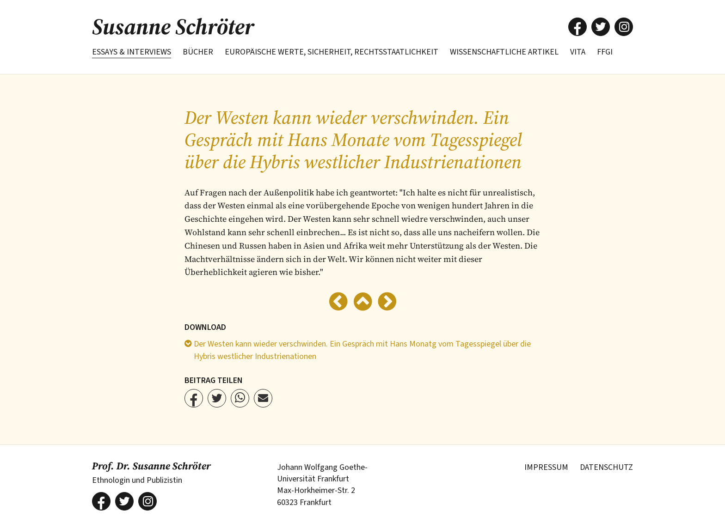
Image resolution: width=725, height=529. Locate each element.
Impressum (546, 467)
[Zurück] (338, 302)
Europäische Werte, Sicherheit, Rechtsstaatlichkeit (331, 52)
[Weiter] (387, 302)
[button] (577, 27)
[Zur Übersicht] (363, 302)
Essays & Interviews (131, 52)
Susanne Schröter (173, 26)
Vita (577, 52)
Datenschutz (606, 467)
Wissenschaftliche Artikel (504, 52)
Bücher (198, 52)
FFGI (605, 52)
